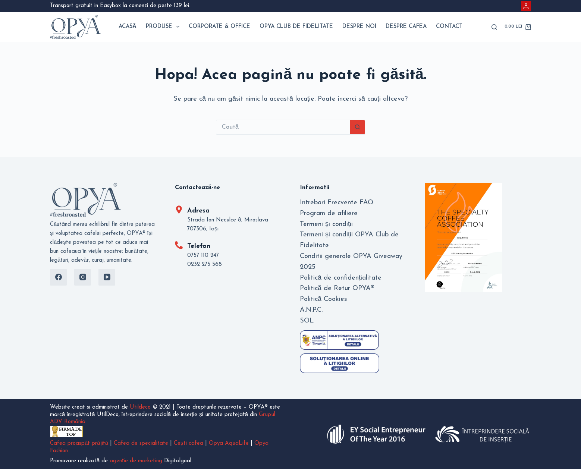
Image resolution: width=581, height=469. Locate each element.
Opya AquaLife (229, 443)
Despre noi (359, 26)
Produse (164, 26)
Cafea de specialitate (141, 443)
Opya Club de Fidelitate (296, 26)
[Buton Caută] (357, 127)
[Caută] (494, 27)
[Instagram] (82, 277)
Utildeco (140, 407)
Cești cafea (188, 443)
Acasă (127, 26)
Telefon (198, 246)
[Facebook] (58, 277)
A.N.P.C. (311, 310)
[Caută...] (283, 127)
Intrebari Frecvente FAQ (337, 202)
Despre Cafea (406, 26)
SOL (307, 320)
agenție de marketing (136, 461)
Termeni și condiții (326, 224)
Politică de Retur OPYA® (337, 288)
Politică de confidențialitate (340, 277)
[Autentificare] (526, 6)
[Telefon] (179, 245)
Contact (449, 26)
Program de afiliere (329, 213)
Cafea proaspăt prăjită (79, 443)
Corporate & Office (219, 26)
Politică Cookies (323, 299)
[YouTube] (106, 277)
